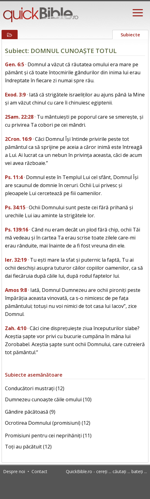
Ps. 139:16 (16, 229)
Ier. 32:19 (16, 259)
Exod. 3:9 (15, 94)
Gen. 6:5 (14, 64)
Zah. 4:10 (15, 328)
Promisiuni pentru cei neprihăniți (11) (48, 435)
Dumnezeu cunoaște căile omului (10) (48, 399)
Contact (39, 471)
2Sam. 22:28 (19, 116)
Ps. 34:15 (15, 207)
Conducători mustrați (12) (34, 388)
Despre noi (14, 471)
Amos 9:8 (16, 290)
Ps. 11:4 (14, 177)
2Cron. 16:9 (18, 139)
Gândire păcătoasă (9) (30, 411)
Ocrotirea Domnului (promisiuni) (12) (47, 422)
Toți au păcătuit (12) (28, 446)
